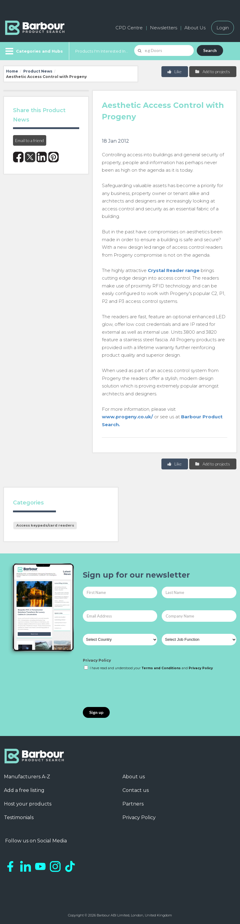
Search (210, 50)
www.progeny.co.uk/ (127, 417)
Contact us (135, 790)
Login (222, 28)
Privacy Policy (97, 660)
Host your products (27, 804)
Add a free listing (24, 790)
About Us (195, 28)
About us (133, 777)
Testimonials (19, 817)
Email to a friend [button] (29, 140)
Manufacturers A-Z (27, 777)
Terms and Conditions (161, 668)
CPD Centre (129, 28)
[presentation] (129, 689)
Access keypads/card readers (45, 525)
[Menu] (33, 51)
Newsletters (163, 28)
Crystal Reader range (173, 270)
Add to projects (212, 71)
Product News (37, 71)
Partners (133, 804)
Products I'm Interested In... (101, 51)
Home (12, 71)
